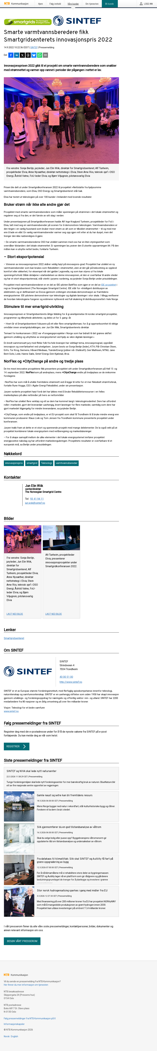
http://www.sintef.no (71, 682)
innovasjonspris (14, 463)
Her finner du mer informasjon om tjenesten (26, 985)
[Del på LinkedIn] (16, 55)
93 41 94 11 (37, 498)
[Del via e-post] (45, 55)
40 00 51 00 (66, 676)
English (14, 1036)
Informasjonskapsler (14, 1024)
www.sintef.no (11, 711)
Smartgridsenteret (14, 638)
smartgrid (32, 463)
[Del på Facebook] (10, 55)
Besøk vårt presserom (22, 941)
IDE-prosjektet (108, 284)
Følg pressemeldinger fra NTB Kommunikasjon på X (30, 1018)
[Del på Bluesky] (33, 55)
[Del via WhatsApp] (39, 55)
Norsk (7, 1036)
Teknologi (46, 463)
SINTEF (34, 47)
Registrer (16, 746)
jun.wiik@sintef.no (35, 503)
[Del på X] (22, 55)
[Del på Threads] (28, 55)
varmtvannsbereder (66, 463)
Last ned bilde (15, 614)
